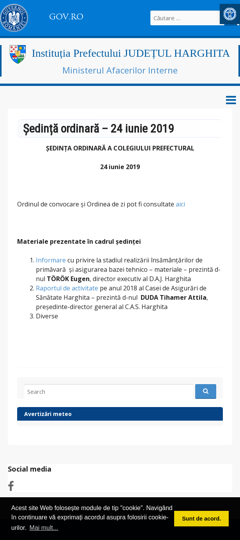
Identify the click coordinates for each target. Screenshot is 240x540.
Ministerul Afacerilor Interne (120, 70)
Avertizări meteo (48, 414)
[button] (230, 14)
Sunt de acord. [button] (201, 519)
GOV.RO (66, 17)
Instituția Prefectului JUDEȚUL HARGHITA (131, 53)
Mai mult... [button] (44, 527)
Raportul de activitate (67, 288)
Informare (51, 260)
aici (180, 204)
